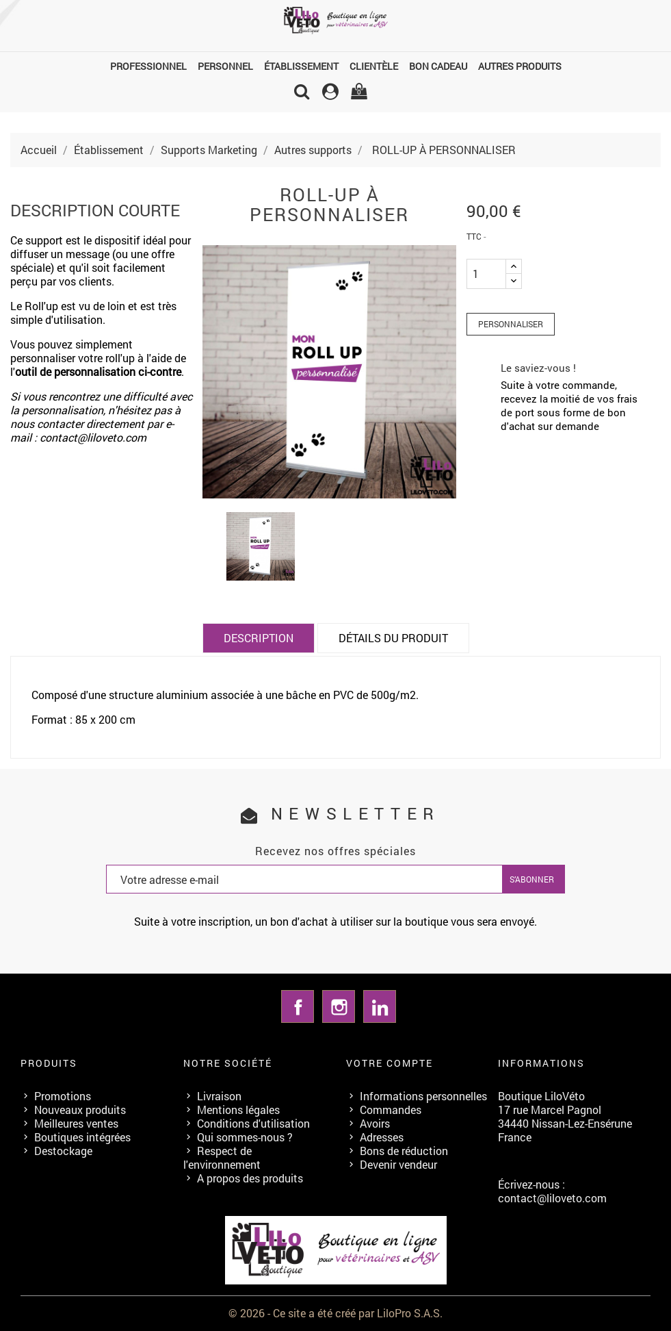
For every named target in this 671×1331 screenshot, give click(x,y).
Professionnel (148, 66)
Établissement (301, 66)
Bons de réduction (404, 1150)
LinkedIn (379, 1006)
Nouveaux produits (80, 1109)
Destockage (63, 1150)
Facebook (297, 1006)
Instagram (338, 1006)
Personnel (225, 66)
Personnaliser (510, 323)
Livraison (219, 1096)
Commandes (390, 1109)
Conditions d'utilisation (253, 1123)
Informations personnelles (423, 1096)
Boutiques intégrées (82, 1137)
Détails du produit (393, 638)
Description (258, 638)
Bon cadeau (438, 66)
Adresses (382, 1137)
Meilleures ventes (76, 1123)
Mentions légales (238, 1109)
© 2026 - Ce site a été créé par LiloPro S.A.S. (335, 1313)
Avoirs (375, 1123)
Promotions (62, 1096)
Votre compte (389, 1062)
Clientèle (374, 66)
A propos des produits (250, 1178)
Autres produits (520, 66)
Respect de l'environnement (222, 1157)
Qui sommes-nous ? (245, 1137)
